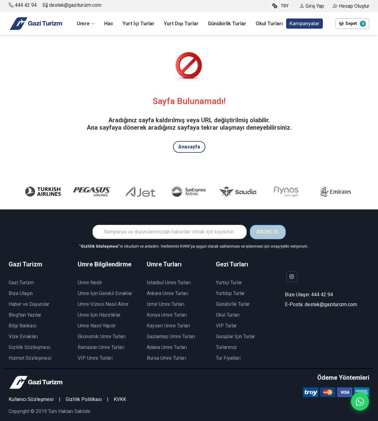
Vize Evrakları (23, 336)
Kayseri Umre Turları (168, 325)
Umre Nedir (90, 282)
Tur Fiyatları (228, 358)
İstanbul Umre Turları (169, 282)
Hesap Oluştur (351, 6)
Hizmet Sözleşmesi (30, 358)
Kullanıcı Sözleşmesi (31, 399)
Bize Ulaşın (21, 293)
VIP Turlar (226, 325)
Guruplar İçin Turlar (235, 336)
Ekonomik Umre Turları (101, 336)
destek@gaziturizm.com (72, 5)
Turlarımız (226, 347)
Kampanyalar (304, 23)
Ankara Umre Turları (167, 293)
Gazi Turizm (21, 282)
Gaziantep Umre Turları (171, 336)
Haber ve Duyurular (29, 304)
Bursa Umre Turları (166, 358)
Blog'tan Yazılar (25, 315)
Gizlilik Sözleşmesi (29, 347)
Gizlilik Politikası (84, 399)
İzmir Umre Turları (165, 304)
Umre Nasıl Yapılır (97, 325)
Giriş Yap (311, 6)
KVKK (120, 399)
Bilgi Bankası (22, 325)
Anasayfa (189, 147)
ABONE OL (267, 232)
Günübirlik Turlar (233, 304)
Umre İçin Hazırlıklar (99, 315)
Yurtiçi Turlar (229, 282)
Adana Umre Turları (167, 347)
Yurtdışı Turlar (230, 293)
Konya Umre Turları (167, 315)
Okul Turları (228, 315)
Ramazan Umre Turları (101, 347)
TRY (280, 5)
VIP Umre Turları (95, 358)
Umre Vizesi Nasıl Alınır (103, 304)
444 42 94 (26, 5)
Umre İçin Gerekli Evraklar (105, 293)
